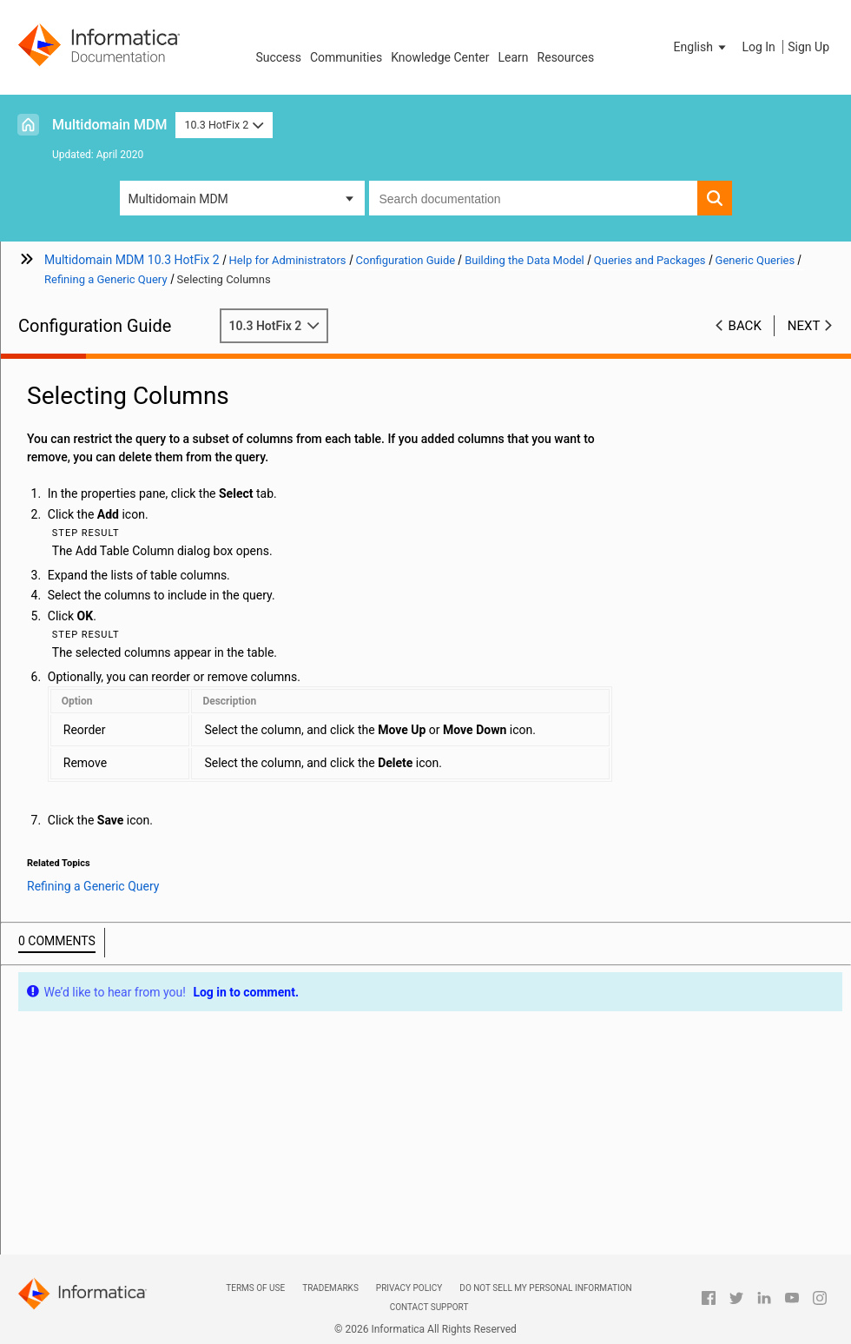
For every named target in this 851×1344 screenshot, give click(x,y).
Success (278, 57)
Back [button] (745, 326)
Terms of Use (255, 1288)
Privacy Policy (409, 1288)
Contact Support (429, 1307)
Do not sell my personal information (545, 1288)
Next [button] (804, 326)
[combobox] (533, 198)
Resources (566, 57)
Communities (346, 57)
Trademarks (330, 1288)
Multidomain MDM (109, 124)
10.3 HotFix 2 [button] (223, 124)
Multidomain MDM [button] (178, 199)
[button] (702, 46)
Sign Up (808, 47)
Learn (513, 57)
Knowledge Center (440, 57)
